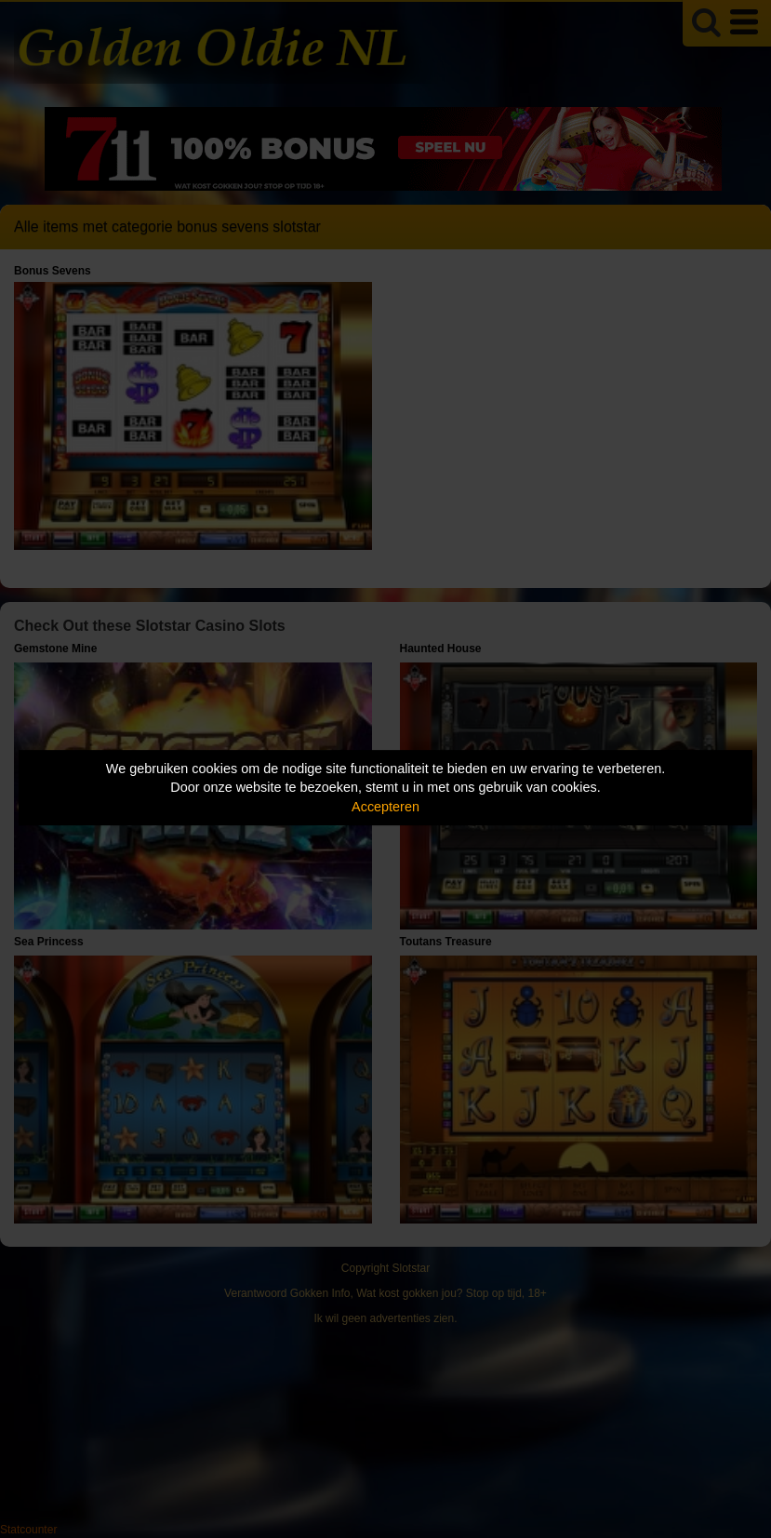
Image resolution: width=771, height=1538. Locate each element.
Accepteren (385, 806)
